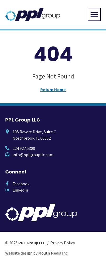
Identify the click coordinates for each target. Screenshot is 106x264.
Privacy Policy (62, 242)
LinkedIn (20, 190)
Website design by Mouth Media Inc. (36, 253)
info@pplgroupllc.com (33, 154)
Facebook (21, 183)
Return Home (53, 89)
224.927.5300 (24, 148)
